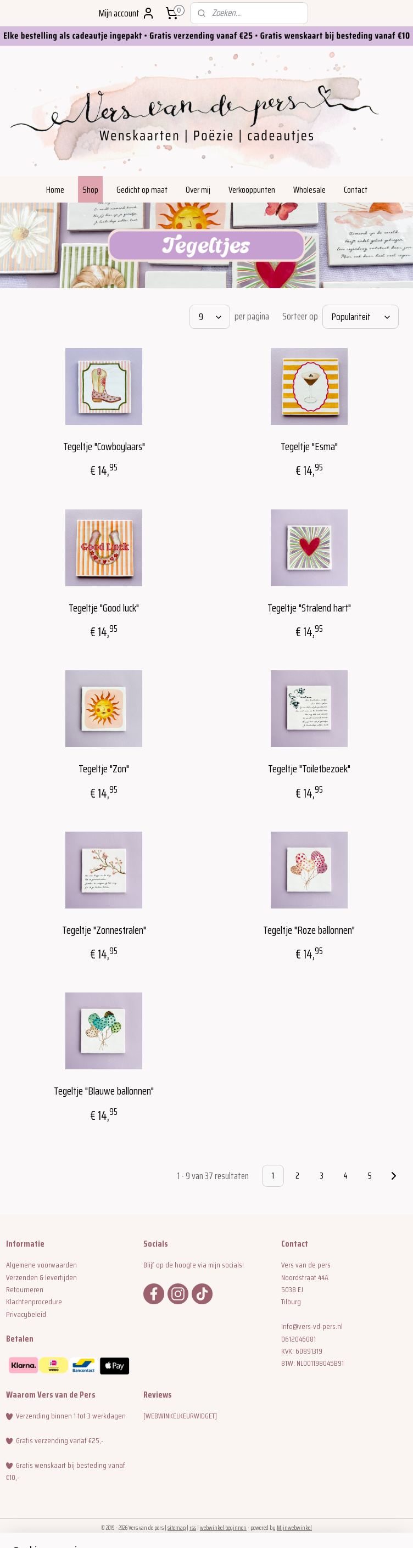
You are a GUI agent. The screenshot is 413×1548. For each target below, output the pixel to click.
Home (55, 190)
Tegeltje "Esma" (309, 446)
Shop (90, 190)
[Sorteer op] (360, 316)
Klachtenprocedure (34, 1301)
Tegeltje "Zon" (104, 768)
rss (192, 1528)
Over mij (198, 190)
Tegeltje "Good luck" (104, 607)
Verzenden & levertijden (41, 1277)
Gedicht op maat (142, 190)
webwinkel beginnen (223, 1528)
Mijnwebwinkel (294, 1528)
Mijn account (127, 13)
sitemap (177, 1528)
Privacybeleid (26, 1314)
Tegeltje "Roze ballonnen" (309, 930)
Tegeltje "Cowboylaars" (104, 446)
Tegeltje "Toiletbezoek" (309, 768)
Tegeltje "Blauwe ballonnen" (104, 1091)
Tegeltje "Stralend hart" (309, 607)
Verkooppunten (251, 190)
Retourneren (24, 1289)
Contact (355, 190)
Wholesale (309, 190)
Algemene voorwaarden (41, 1265)
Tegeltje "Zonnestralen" (104, 930)
